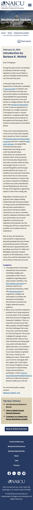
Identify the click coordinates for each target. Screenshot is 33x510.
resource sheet (9, 89)
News (10, 33)
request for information (19, 104)
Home (3, 33)
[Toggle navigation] (29, 5)
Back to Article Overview (16, 429)
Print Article (24, 41)
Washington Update (21, 33)
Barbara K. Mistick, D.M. (11, 393)
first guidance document (15, 283)
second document (15, 291)
